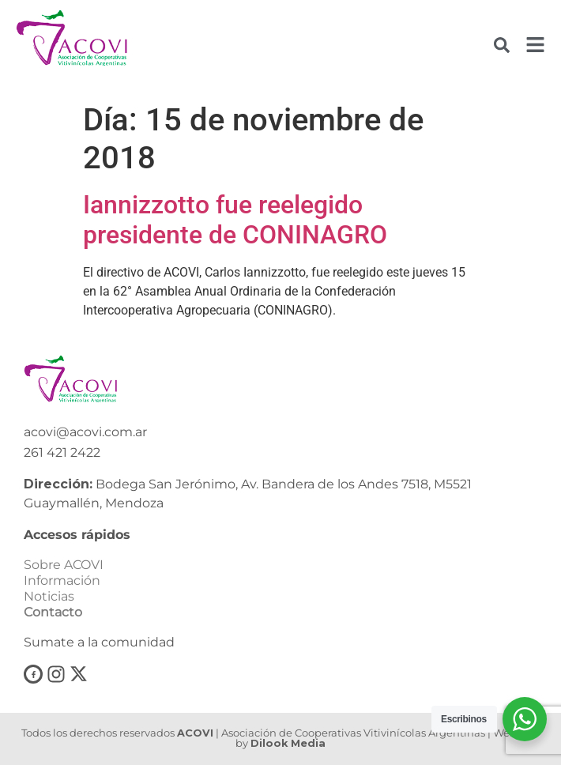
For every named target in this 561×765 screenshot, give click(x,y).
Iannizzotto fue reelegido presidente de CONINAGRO (235, 220)
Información (62, 580)
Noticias (49, 596)
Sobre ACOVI (64, 564)
